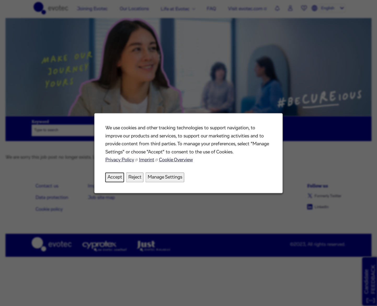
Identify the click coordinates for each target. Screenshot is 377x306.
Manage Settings (165, 177)
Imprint (146, 160)
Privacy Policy (120, 160)
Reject (135, 177)
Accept (115, 177)
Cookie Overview (176, 160)
